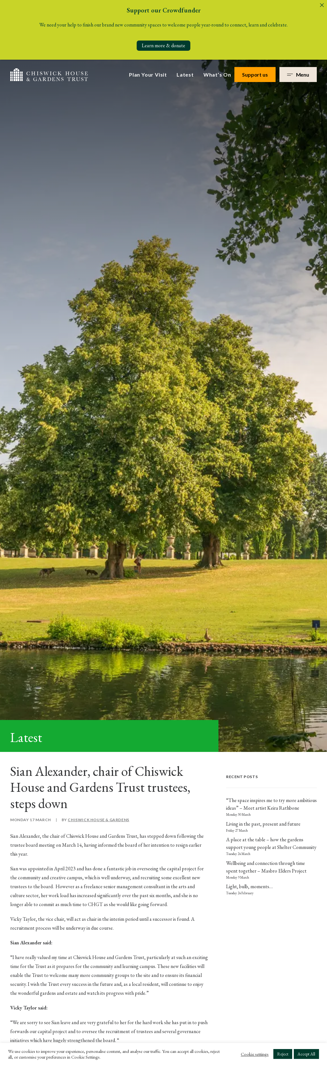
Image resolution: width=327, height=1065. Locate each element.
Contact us (156, 907)
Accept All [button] (306, 1054)
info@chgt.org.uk (32, 853)
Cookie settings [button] (255, 1054)
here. (166, 509)
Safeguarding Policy (259, 1008)
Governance (157, 881)
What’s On (217, 72)
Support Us (114, 881)
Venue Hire (114, 894)
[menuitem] (150, 72)
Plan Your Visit (148, 72)
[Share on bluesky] (122, 552)
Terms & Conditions (300, 1008)
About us (153, 855)
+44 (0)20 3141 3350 (36, 871)
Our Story (155, 868)
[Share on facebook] (89, 552)
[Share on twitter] (97, 552)
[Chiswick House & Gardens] (49, 72)
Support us (255, 72)
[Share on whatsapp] (114, 552)
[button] (13, 950)
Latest (185, 72)
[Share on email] (130, 552)
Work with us (158, 894)
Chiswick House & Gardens (98, 274)
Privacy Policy (236, 727)
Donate (110, 907)
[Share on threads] (105, 552)
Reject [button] (282, 1054)
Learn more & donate (163, 45)
